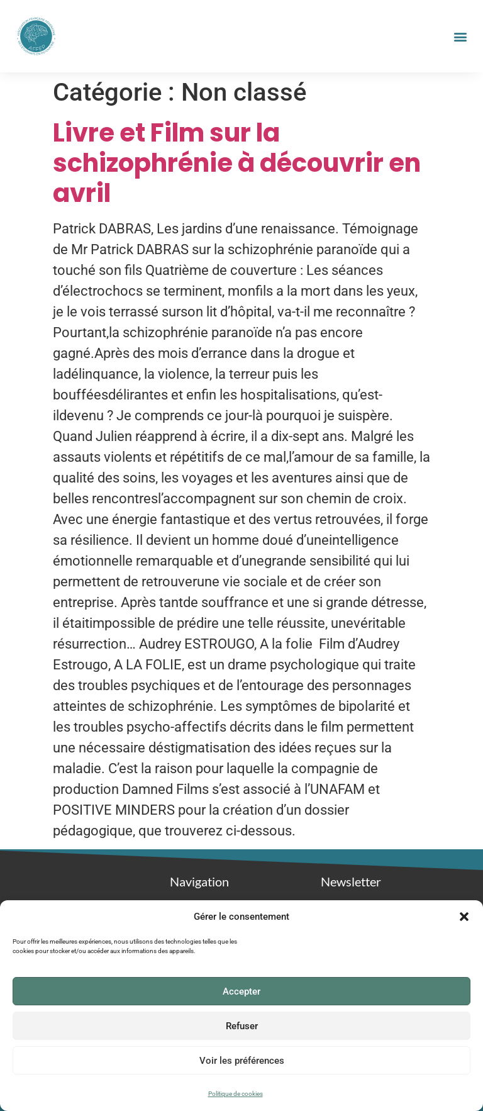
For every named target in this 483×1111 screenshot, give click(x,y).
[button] (464, 916)
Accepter (241, 991)
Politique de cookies (235, 1093)
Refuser (242, 1026)
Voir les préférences (241, 1060)
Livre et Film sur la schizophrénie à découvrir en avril (237, 163)
